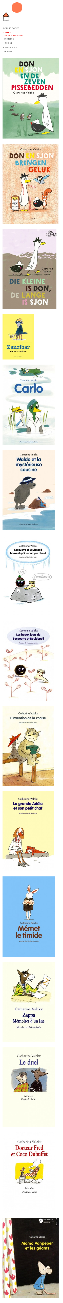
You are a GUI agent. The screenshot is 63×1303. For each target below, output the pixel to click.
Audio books (10, 47)
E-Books (7, 43)
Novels (7, 32)
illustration (9, 39)
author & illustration (13, 35)
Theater (7, 52)
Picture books (11, 28)
